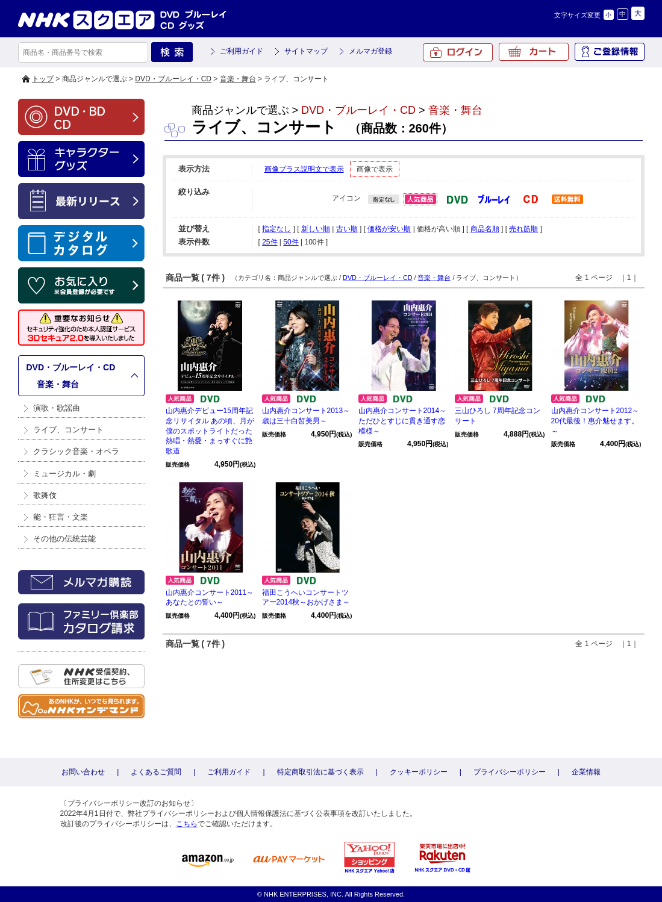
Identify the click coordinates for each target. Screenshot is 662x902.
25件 (269, 242)
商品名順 (484, 229)
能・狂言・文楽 (60, 516)
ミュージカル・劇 (64, 473)
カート (534, 51)
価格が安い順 (389, 229)
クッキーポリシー (419, 772)
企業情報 (586, 772)
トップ (43, 79)
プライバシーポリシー (509, 772)
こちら (187, 824)
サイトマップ (306, 51)
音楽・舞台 (238, 79)
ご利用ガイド (241, 51)
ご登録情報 (610, 51)
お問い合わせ (83, 772)
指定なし (276, 229)
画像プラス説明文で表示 (304, 169)
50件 (290, 242)
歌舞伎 (45, 495)
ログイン (458, 52)
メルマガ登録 (370, 51)
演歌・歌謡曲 (56, 407)
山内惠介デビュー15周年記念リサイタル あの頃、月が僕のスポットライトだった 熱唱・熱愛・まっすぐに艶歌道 (213, 430)
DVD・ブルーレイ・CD (173, 79)
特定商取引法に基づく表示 (320, 772)
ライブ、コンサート (68, 429)
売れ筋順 (523, 229)
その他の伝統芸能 (64, 538)
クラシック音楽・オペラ (76, 451)
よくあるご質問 (156, 772)
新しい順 (315, 229)
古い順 (347, 229)
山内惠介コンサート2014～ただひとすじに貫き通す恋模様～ (402, 420)
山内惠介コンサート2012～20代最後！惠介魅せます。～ (595, 420)
